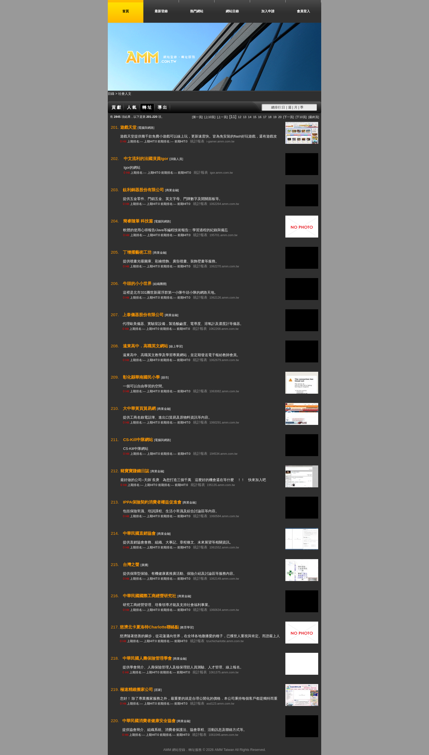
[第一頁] (197, 117)
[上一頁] (222, 117)
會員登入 (303, 11)
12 (239, 117)
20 (280, 117)
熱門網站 (196, 11)
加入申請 (267, 11)
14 (249, 117)
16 (259, 117)
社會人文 (124, 94)
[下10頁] (300, 117)
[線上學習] (176, 346)
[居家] (158, 689)
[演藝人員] (176, 159)
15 (254, 117)
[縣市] (165, 377)
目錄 (111, 94)
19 (274, 117)
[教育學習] (187, 627)
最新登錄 (161, 11)
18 (269, 117)
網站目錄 (232, 11)
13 (244, 117)
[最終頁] (313, 117)
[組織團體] (159, 283)
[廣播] (144, 565)
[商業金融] (172, 190)
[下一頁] (288, 117)
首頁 (125, 11)
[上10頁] (209, 117)
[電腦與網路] (146, 127)
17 (264, 117)
